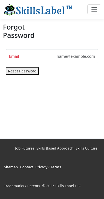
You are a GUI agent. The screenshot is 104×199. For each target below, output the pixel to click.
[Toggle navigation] (94, 9)
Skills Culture (87, 148)
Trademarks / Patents (22, 185)
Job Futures (24, 148)
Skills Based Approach (54, 148)
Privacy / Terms (48, 166)
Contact (26, 166)
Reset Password (22, 71)
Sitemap (11, 166)
